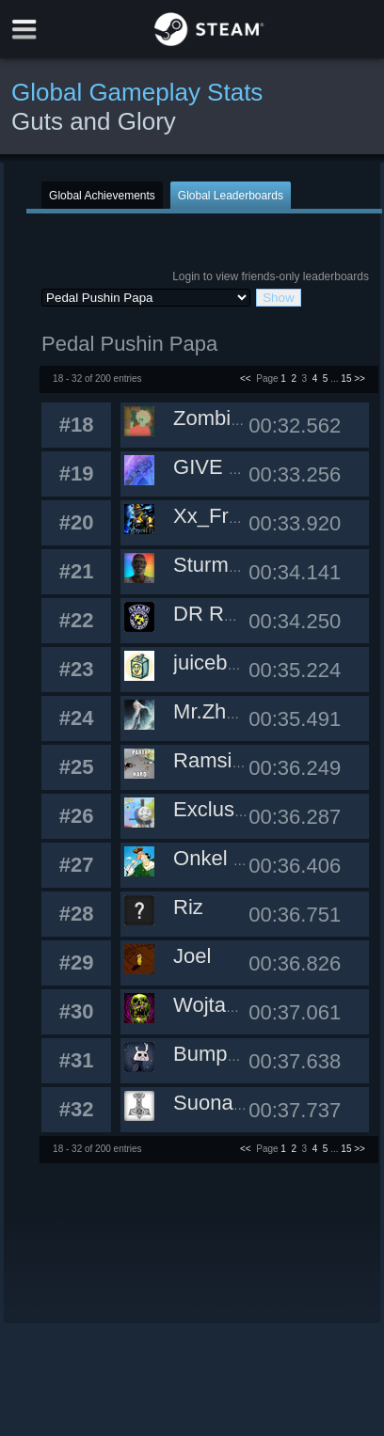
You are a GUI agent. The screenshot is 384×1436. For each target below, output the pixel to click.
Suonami (214, 1102)
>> (359, 378)
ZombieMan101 (245, 418)
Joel (192, 956)
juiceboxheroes (242, 662)
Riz (188, 907)
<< (245, 378)
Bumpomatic (230, 1053)
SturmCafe (222, 564)
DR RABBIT (228, 613)
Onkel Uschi (229, 858)
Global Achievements (102, 195)
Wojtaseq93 (227, 1005)
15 (346, 378)
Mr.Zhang (217, 711)
